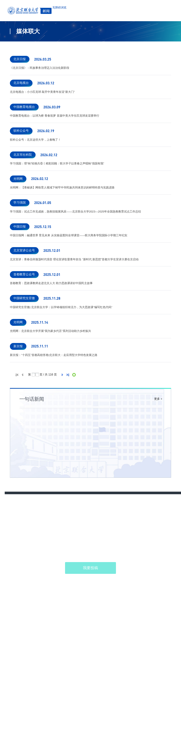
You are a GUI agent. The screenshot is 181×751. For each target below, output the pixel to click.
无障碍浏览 (84, 11)
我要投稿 (90, 662)
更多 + (156, 490)
